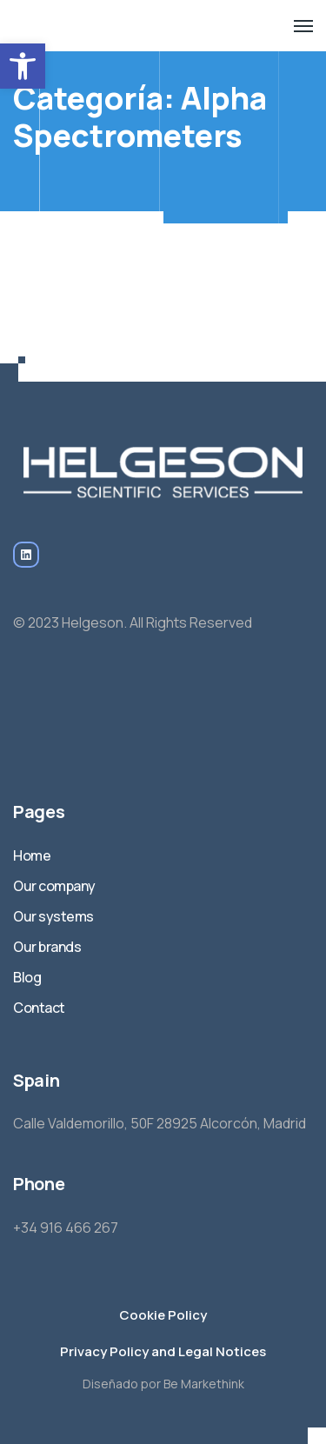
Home (31, 855)
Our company (54, 885)
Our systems (53, 916)
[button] (22, 66)
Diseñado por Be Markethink (163, 1383)
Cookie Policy (163, 1315)
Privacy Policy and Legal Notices (163, 1351)
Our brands (47, 946)
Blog (27, 977)
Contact (39, 1007)
